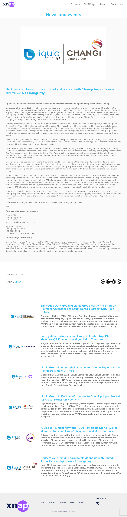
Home (63, 4)
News (103, 4)
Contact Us (81, 502)
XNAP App (90, 4)
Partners (75, 4)
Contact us (117, 4)
